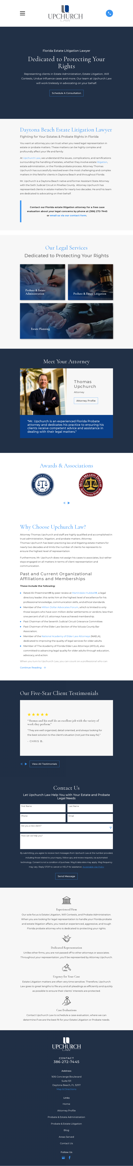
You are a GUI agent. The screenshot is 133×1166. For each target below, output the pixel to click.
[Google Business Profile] (63, 1158)
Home (66, 1104)
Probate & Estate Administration (66, 1118)
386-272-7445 (66, 1062)
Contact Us (66, 1144)
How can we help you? (32, 836)
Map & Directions (66, 1090)
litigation (102, 162)
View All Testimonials (44, 764)
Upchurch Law (31, 158)
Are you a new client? (31, 827)
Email (71, 817)
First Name (26, 807)
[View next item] (69, 503)
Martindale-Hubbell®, (85, 593)
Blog (66, 1131)
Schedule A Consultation (66, 93)
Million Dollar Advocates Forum (60, 607)
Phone (24, 817)
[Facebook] (69, 1158)
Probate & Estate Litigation (66, 1124)
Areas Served (66, 1137)
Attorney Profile (86, 400)
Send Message (66, 877)
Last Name (74, 807)
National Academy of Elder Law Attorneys (66, 636)
